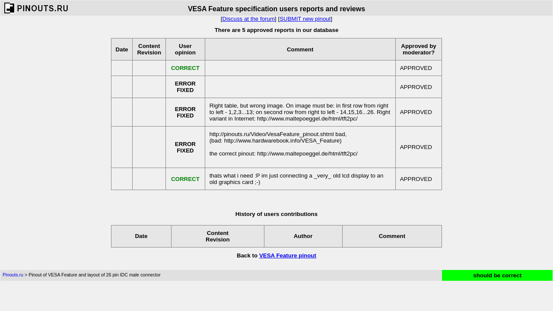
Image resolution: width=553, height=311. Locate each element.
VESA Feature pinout (287, 255)
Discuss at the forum (248, 19)
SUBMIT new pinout (305, 19)
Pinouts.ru (13, 274)
